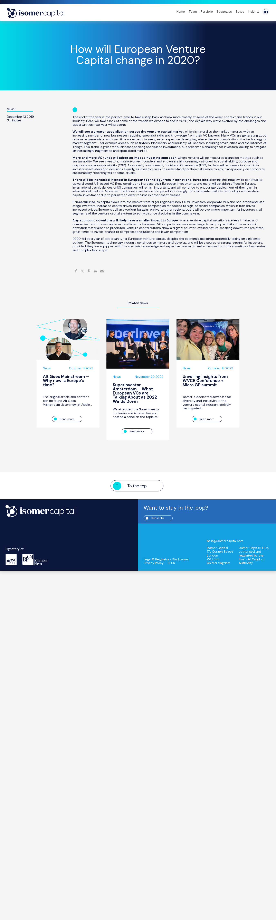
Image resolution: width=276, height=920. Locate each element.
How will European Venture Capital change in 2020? (138, 54)
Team (193, 12)
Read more (67, 419)
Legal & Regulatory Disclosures (166, 559)
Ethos (240, 12)
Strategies (224, 12)
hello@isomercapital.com (225, 541)
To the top (137, 485)
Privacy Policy (154, 563)
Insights (253, 12)
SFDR (171, 563)
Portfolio (207, 12)
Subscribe (159, 518)
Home (181, 12)
